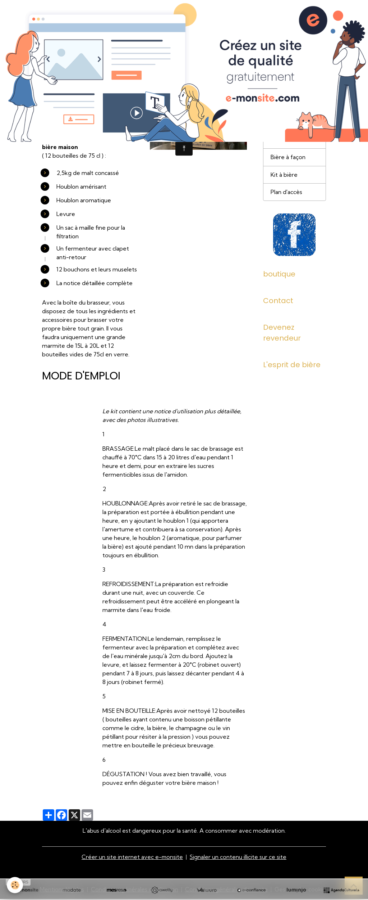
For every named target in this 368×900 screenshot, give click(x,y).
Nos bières (285, 141)
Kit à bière (284, 176)
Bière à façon (288, 159)
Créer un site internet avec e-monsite (132, 857)
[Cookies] (15, 885)
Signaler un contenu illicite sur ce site (238, 857)
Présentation (288, 123)
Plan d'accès (287, 194)
